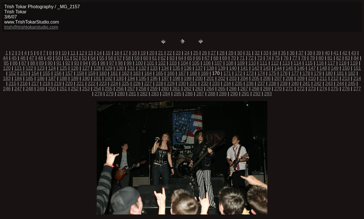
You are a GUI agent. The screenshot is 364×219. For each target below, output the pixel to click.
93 (76, 63)
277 (357, 88)
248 (29, 88)
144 (278, 68)
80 (321, 58)
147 (312, 68)
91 (58, 63)
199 (188, 78)
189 (74, 78)
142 (255, 68)
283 (155, 93)
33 (265, 52)
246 (7, 88)
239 (284, 83)
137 (199, 68)
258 (142, 88)
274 (323, 88)
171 (227, 73)
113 (286, 63)
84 (356, 58)
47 (31, 58)
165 (159, 73)
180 (329, 73)
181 (340, 73)
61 (154, 58)
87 (23, 63)
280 (121, 93)
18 (134, 52)
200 (199, 78)
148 (323, 68)
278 (98, 93)
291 (245, 93)
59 (137, 58)
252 (74, 88)
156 (57, 73)
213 (346, 78)
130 (120, 68)
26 (204, 52)
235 (238, 83)
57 (119, 58)
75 (277, 58)
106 (207, 63)
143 (267, 68)
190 (86, 78)
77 (294, 58)
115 (309, 63)
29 (230, 52)
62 (163, 58)
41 (336, 52)
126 (74, 68)
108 (229, 63)
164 (148, 73)
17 (125, 52)
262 (188, 88)
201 (210, 78)
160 (103, 73)
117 (331, 63)
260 (165, 88)
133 (154, 68)
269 (267, 88)
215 (12, 83)
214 (357, 78)
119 (354, 63)
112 (275, 63)
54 (93, 58)
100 (139, 63)
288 (211, 93)
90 (50, 63)
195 (142, 78)
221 (80, 83)
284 (166, 93)
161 (114, 73)
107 (218, 63)
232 (204, 83)
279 (110, 93)
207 (278, 78)
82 (338, 58)
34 (274, 52)
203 (233, 78)
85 (6, 63)
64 (180, 58)
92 (67, 63)
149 (334, 68)
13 (90, 52)
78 (303, 58)
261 (176, 88)
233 (216, 83)
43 (353, 52)
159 (92, 73)
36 (292, 52)
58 (128, 58)
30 (239, 52)
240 (295, 83)
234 (227, 83)
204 (244, 78)
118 (343, 63)
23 (178, 52)
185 (29, 78)
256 (120, 88)
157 (69, 73)
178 (306, 73)
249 (41, 88)
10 (64, 52)
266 (233, 88)
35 (283, 52)
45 (14, 58)
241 (306, 83)
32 (257, 52)
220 (69, 83)
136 (188, 68)
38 (309, 52)
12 (81, 52)
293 (268, 93)
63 (172, 58)
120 (7, 68)
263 (199, 88)
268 (255, 88)
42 (345, 52)
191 (97, 78)
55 (101, 58)
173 (250, 73)
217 (35, 83)
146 (301, 68)
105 (196, 63)
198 (176, 78)
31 (248, 52)
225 (125, 83)
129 (108, 68)
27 (213, 52)
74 (268, 58)
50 (58, 58)
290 (234, 93)
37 (300, 52)
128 (97, 68)
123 (41, 68)
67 (207, 58)
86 (15, 63)
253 (86, 88)
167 (182, 73)
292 (256, 93)
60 (145, 58)
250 (52, 88)
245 (351, 83)
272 (301, 88)
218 (46, 83)
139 (222, 68)
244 (340, 83)
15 (108, 52)
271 (289, 88)
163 (137, 73)
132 (142, 68)
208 (289, 78)
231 (193, 83)
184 (18, 78)
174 (261, 73)
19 (143, 52)
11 (73, 52)
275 (334, 88)
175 (272, 73)
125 (63, 68)
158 (80, 73)
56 (110, 58)
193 (120, 78)
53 (84, 58)
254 (97, 88)
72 (251, 58)
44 (5, 58)
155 (46, 73)
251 (63, 88)
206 (267, 78)
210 (312, 78)
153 (24, 73)
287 (200, 93)
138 (210, 68)
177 (295, 73)
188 (63, 78)
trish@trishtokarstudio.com (31, 27)
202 (222, 78)
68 (215, 58)
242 (318, 83)
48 (40, 58)
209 (301, 78)
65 (189, 58)
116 (320, 63)
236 (250, 83)
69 (224, 58)
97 (111, 63)
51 (66, 58)
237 (261, 83)
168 (193, 73)
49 (49, 58)
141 (244, 68)
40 (327, 52)
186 (41, 78)
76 (286, 58)
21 (160, 52)
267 (244, 88)
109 (241, 63)
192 (108, 78)
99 (129, 63)
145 (289, 68)
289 (223, 93)
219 (57, 83)
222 (92, 83)
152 (12, 73)
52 (75, 58)
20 (151, 52)
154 (35, 73)
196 (154, 78)
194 (131, 78)
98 (120, 63)
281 (132, 93)
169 (204, 73)
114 (297, 63)
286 (189, 93)
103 (173, 63)
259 (154, 88)
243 (329, 83)
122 (29, 68)
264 (210, 88)
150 (346, 68)
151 (357, 68)
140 (233, 68)
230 (182, 83)
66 (198, 58)
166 (171, 73)
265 (222, 88)
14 (99, 52)
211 (323, 78)
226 (137, 83)
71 (242, 58)
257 (131, 88)
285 (177, 93)
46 (23, 58)
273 (312, 88)
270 (278, 88)
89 (41, 63)
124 (52, 68)
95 (94, 63)
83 (347, 58)
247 (18, 88)
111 (263, 63)
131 (131, 68)
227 (148, 83)
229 (171, 83)
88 (32, 63)
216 (24, 83)
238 (272, 83)
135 (176, 68)
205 (255, 78)
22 (169, 52)
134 (165, 68)
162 (125, 73)
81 (329, 58)
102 (162, 63)
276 (346, 88)
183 (7, 78)
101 (150, 63)
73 (259, 58)
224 (114, 83)
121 (18, 68)
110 (252, 63)
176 (284, 73)
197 (165, 78)
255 (108, 88)
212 (334, 78)
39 (318, 52)
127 (86, 68)
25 (195, 52)
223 (103, 83)
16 (116, 52)
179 (318, 73)
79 (312, 58)
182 (351, 73)
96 (103, 63)
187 (52, 78)
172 (238, 73)
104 (184, 63)
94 (85, 63)
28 (222, 52)
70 (233, 58)
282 (144, 93)
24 (186, 52)
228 (159, 83)
